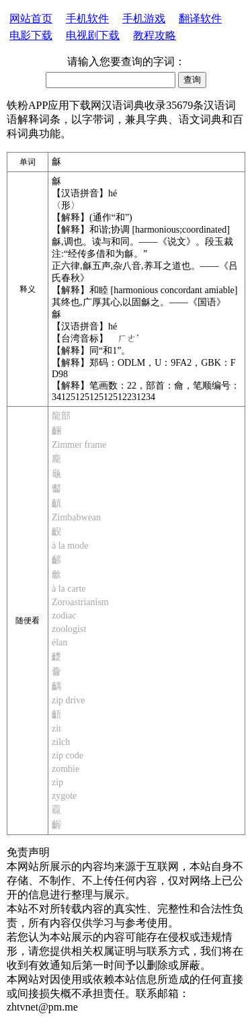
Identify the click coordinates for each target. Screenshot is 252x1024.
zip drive (68, 700)
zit (56, 728)
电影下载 (30, 35)
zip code (67, 755)
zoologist (69, 629)
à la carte (69, 589)
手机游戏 (143, 18)
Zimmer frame (79, 445)
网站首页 (30, 18)
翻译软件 (200, 18)
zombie (65, 769)
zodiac (64, 616)
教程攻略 (154, 35)
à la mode (70, 546)
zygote (64, 796)
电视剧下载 (93, 35)
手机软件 (87, 18)
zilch (61, 742)
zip (57, 782)
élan (59, 642)
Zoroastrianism (80, 602)
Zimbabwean (76, 517)
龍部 (61, 416)
